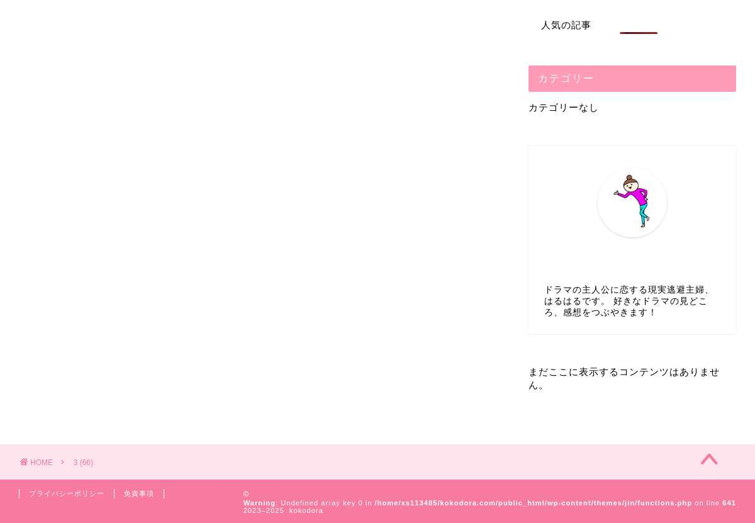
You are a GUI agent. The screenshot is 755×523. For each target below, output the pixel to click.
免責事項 (139, 493)
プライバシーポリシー (66, 493)
